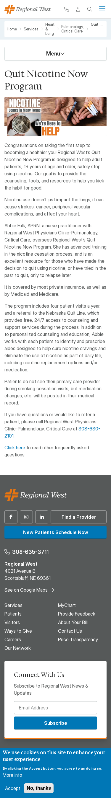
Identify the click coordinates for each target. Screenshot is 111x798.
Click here (14, 448)
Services (31, 29)
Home (12, 29)
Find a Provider (79, 517)
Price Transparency (78, 639)
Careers (12, 639)
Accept (12, 788)
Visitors (12, 622)
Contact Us (70, 631)
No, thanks (39, 788)
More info (12, 775)
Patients (13, 614)
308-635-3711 (30, 552)
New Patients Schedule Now (55, 532)
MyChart (67, 605)
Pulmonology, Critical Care (72, 29)
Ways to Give (18, 631)
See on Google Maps (26, 590)
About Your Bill (73, 622)
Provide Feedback (76, 614)
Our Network (17, 648)
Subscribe (55, 723)
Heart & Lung (49, 29)
